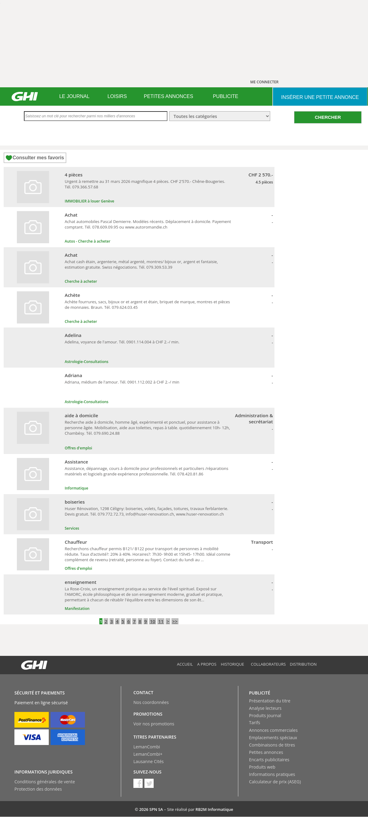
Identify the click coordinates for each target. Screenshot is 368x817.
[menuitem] (74, 96)
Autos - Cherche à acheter (87, 241)
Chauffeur (76, 542)
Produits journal (265, 715)
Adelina (73, 335)
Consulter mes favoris (38, 157)
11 (160, 621)
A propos (207, 664)
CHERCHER (328, 117)
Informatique (76, 488)
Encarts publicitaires (269, 759)
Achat (71, 215)
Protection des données (38, 789)
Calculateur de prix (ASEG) (275, 782)
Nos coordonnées (151, 702)
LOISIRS (117, 96)
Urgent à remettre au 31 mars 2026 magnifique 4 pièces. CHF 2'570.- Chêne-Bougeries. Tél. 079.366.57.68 (145, 184)
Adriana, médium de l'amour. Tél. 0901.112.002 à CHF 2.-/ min (122, 382)
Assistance (76, 462)
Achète (72, 295)
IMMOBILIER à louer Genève (89, 201)
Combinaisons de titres (272, 745)
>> (175, 621)
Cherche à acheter (81, 281)
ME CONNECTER (264, 82)
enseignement (80, 582)
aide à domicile (81, 415)
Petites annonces (266, 752)
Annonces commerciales (273, 730)
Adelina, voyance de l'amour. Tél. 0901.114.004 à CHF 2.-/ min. (122, 342)
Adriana (73, 375)
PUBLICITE (225, 96)
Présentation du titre (269, 701)
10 (152, 621)
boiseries (75, 502)
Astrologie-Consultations (86, 361)
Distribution (303, 664)
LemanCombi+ (148, 754)
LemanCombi (146, 747)
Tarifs (254, 722)
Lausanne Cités (148, 761)
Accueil (185, 664)
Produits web (262, 767)
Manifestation (77, 608)
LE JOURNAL (74, 96)
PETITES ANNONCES (168, 96)
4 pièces (73, 175)
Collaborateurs (268, 664)
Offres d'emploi (78, 448)
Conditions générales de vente (44, 782)
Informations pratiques (272, 774)
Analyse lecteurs (265, 708)
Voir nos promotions (153, 724)
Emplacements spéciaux (273, 737)
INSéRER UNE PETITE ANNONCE (320, 97)
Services (72, 528)
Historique (232, 664)
